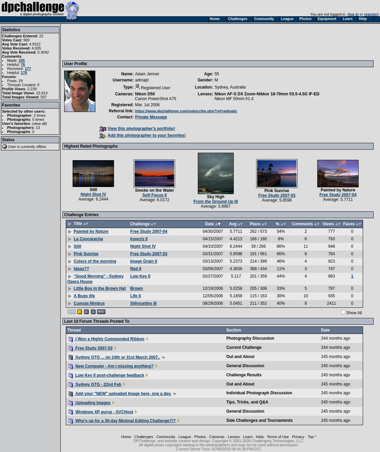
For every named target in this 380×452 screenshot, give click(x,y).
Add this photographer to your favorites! (142, 135)
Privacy (298, 437)
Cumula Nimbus (89, 303)
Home (126, 437)
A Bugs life (84, 296)
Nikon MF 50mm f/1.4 (233, 98)
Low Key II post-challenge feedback (106, 375)
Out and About (240, 356)
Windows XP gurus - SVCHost (101, 412)
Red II (135, 268)
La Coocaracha (88, 239)
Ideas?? (81, 268)
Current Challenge (244, 347)
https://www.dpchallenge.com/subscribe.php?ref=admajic (186, 111)
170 (24, 73)
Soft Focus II (154, 195)
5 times (38, 119)
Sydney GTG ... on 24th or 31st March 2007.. (114, 357)
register (371, 14)
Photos (200, 437)
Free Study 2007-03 (276, 195)
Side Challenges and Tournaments (259, 420)
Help (260, 437)
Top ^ (312, 437)
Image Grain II (143, 261)
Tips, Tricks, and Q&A (247, 402)
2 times (39, 115)
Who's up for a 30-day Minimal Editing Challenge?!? (122, 420)
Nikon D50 (145, 94)
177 (28, 69)
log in (354, 14)
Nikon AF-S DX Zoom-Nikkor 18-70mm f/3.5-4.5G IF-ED (266, 94)
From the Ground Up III (215, 201)
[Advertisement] (187, 41)
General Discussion (245, 365)
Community (165, 437)
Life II (135, 296)
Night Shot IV (93, 194)
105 (22, 60)
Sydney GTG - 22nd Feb (95, 384)
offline (41, 147)
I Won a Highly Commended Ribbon (106, 339)
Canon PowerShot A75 (155, 98)
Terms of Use (278, 437)
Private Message (151, 117)
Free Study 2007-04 (338, 194)
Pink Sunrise (277, 190)
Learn (248, 437)
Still (93, 189)
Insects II (139, 239)
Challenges (143, 437)
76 (23, 64)
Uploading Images (90, 402)
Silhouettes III (143, 303)
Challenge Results (244, 375)
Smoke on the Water (154, 190)
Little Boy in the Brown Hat (100, 288)
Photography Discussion (250, 338)
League (184, 437)
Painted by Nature (338, 190)
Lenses (234, 437)
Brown (136, 288)
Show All (354, 312)
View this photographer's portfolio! (137, 128)
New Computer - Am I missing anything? (111, 366)
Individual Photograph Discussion (259, 393)
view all (40, 123)
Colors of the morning (95, 261)
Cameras (217, 437)
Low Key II (140, 276)
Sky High (215, 196)
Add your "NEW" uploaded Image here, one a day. (120, 393)
